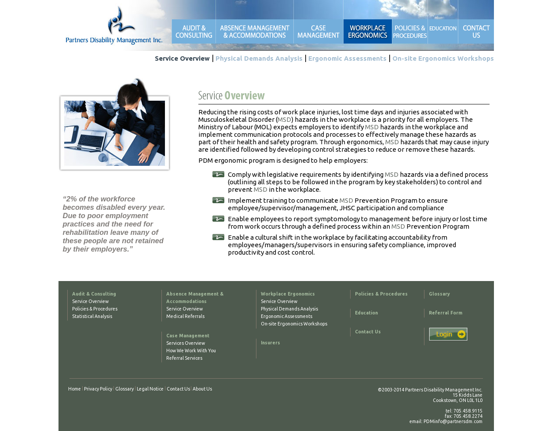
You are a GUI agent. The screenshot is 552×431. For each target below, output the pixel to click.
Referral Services (184, 358)
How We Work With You (191, 350)
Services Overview (185, 343)
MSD (284, 119)
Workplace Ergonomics (288, 293)
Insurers (270, 342)
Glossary (439, 293)
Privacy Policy (98, 388)
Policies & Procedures (94, 308)
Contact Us (368, 331)
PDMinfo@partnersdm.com (453, 421)
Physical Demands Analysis (259, 58)
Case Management (187, 335)
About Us (202, 388)
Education (366, 312)
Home (74, 388)
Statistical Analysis (92, 316)
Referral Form (445, 312)
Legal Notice (150, 388)
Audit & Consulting (94, 293)
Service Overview (182, 58)
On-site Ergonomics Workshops (443, 58)
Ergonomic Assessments (347, 58)
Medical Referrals (185, 316)
